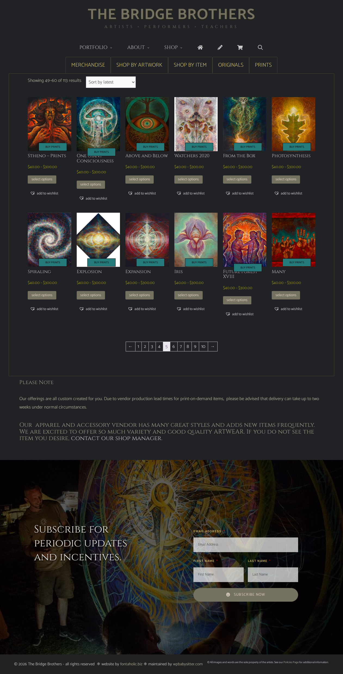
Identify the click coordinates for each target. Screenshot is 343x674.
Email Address (208, 531)
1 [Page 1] (138, 346)
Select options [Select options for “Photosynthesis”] (286, 179)
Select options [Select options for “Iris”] (188, 295)
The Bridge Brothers (171, 14)
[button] (44, 193)
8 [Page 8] (188, 346)
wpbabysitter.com (188, 664)
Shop (177, 48)
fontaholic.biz (131, 664)
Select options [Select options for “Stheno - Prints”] (42, 179)
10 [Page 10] (203, 346)
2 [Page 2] (145, 346)
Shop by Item (190, 65)
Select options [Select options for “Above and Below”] (139, 179)
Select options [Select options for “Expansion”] (139, 295)
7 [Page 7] (181, 346)
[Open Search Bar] (260, 47)
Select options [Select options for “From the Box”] (237, 179)
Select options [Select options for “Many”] (286, 295)
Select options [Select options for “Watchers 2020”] (188, 179)
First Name (204, 561)
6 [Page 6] (173, 346)
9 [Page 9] (195, 346)
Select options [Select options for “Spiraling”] (42, 295)
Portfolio (99, 48)
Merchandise (88, 65)
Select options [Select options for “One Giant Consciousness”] (90, 184)
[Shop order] (111, 82)
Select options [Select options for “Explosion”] (90, 295)
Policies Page (291, 662)
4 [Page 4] (159, 346)
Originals (230, 65)
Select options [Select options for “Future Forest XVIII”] (237, 300)
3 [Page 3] (152, 346)
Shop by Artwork (139, 65)
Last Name (258, 561)
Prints (263, 65)
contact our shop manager (116, 438)
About (142, 48)
